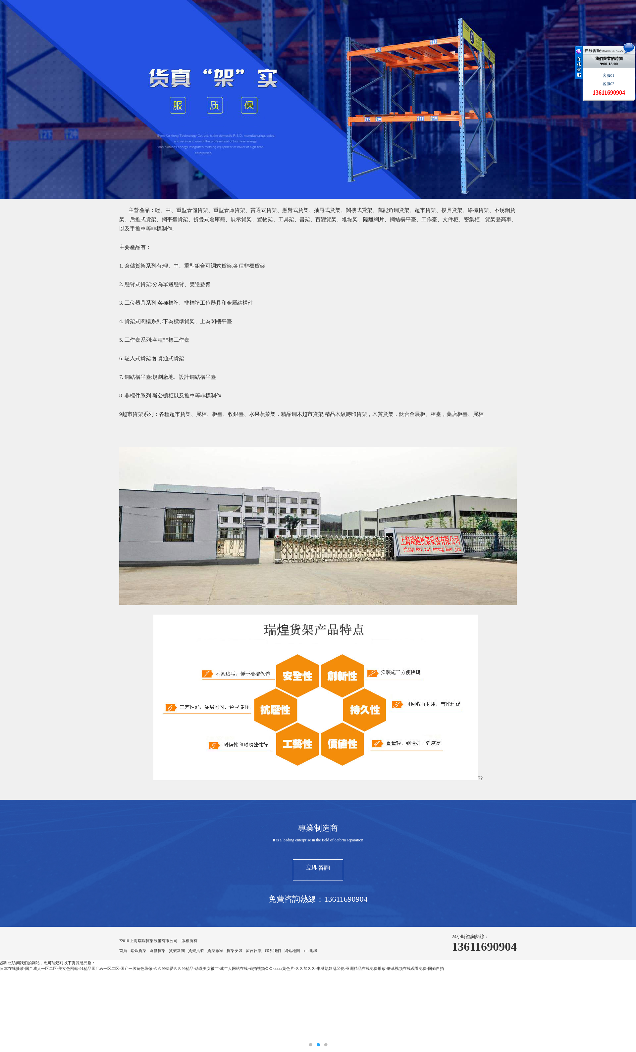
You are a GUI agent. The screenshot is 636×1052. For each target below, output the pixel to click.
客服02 (609, 83)
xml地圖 (310, 950)
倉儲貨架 (158, 950)
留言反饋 (254, 950)
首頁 (123, 950)
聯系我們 (273, 950)
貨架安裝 (234, 950)
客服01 (609, 75)
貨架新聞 (177, 950)
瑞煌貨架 (138, 950)
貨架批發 (196, 950)
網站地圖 (292, 950)
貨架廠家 (215, 950)
